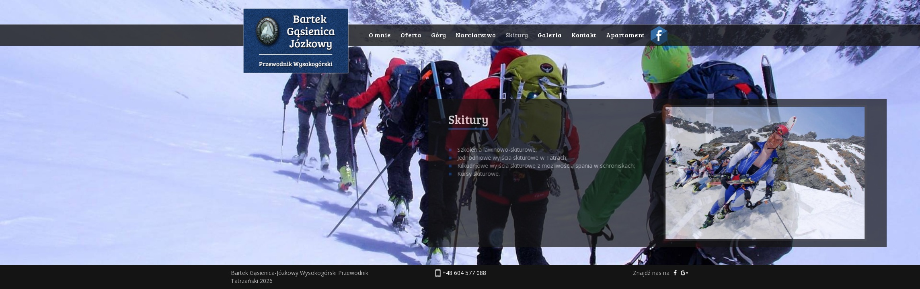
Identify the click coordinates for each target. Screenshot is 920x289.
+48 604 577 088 (464, 273)
